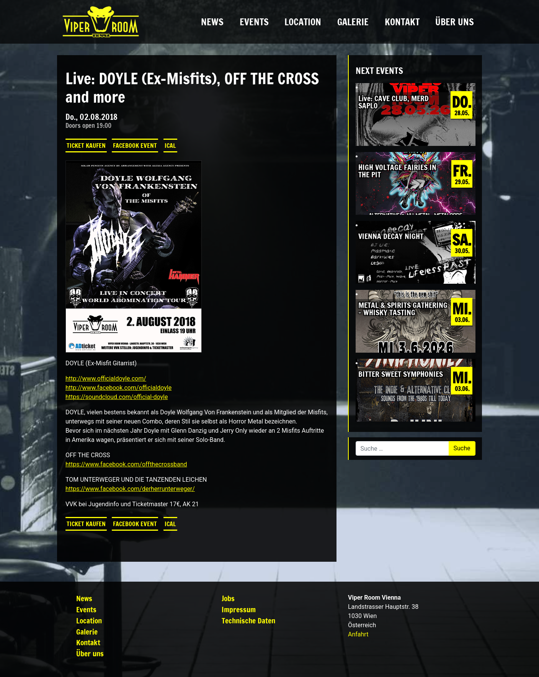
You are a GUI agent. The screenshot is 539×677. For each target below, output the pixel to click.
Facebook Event (135, 145)
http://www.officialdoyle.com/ (105, 378)
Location (302, 21)
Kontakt (402, 21)
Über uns (454, 21)
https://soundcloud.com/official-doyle (116, 397)
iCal (170, 145)
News (212, 21)
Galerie (353, 21)
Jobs (228, 598)
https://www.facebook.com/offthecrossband (126, 464)
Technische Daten (248, 620)
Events (254, 21)
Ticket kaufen (86, 145)
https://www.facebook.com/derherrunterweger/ (130, 488)
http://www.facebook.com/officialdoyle (118, 387)
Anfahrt (358, 634)
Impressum (239, 609)
